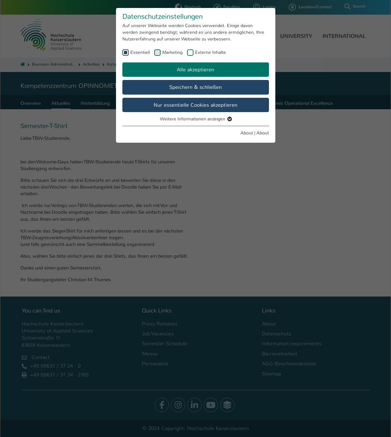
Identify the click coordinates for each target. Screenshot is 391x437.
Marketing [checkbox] (172, 52)
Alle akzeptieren (195, 69)
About (247, 133)
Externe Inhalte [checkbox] (210, 52)
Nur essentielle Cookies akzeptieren (195, 105)
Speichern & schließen (195, 87)
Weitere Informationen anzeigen (195, 119)
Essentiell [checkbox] (140, 52)
